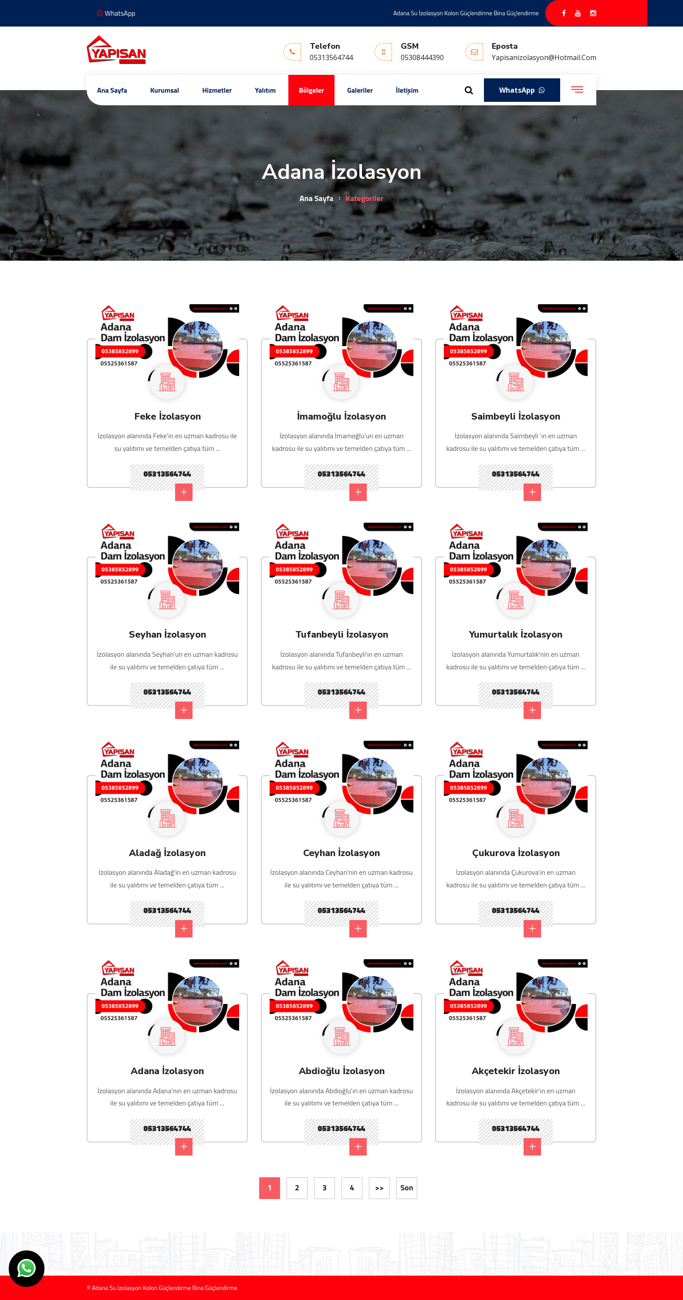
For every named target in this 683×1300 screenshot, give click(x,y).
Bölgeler (311, 90)
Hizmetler (217, 90)
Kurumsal (164, 90)
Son (406, 1187)
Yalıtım (265, 90)
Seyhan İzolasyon (167, 634)
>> (379, 1187)
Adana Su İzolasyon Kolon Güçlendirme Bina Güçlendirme (466, 12)
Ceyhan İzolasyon (342, 853)
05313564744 (168, 484)
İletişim (407, 90)
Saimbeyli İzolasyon (516, 416)
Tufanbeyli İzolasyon (342, 634)
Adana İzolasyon (167, 1071)
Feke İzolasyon (167, 416)
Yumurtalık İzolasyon (516, 634)
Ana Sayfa (112, 90)
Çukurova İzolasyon (516, 853)
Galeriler (360, 90)
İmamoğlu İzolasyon (341, 416)
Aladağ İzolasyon (167, 853)
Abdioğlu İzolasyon (341, 1071)
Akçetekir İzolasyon (516, 1071)
